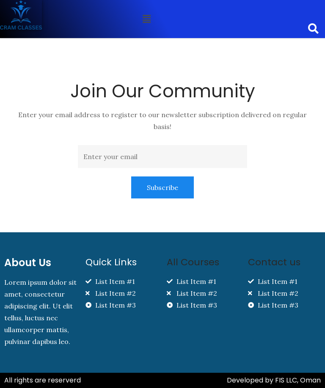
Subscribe (162, 187)
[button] (147, 19)
